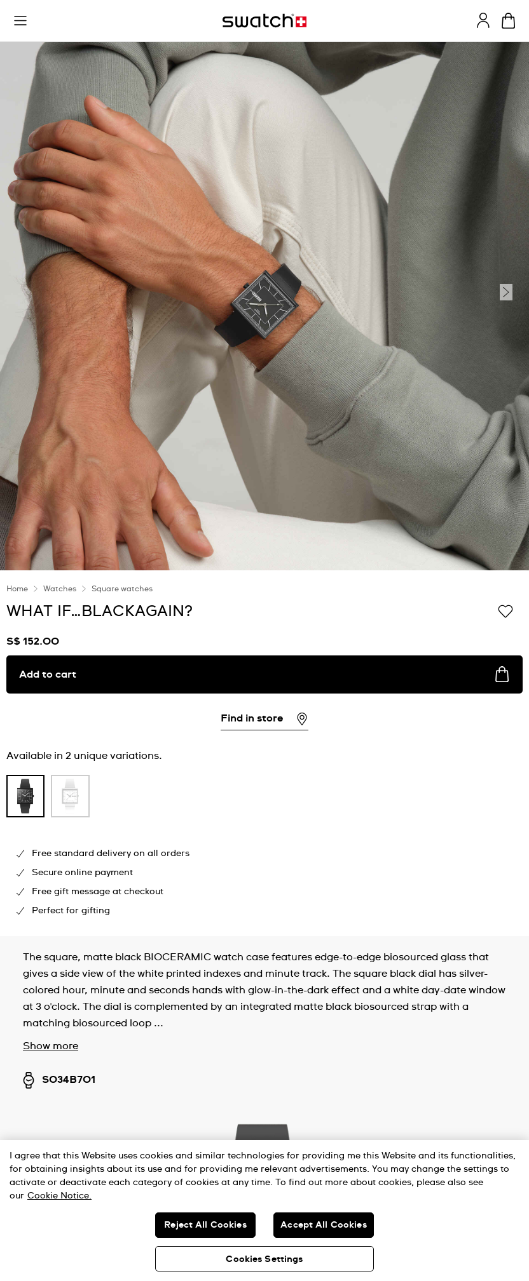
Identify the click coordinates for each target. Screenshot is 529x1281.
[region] (264, 1210)
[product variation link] (25, 796)
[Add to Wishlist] (505, 610)
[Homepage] (264, 20)
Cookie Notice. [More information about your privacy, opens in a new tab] (59, 1195)
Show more (50, 1046)
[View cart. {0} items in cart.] (508, 21)
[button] (20, 21)
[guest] (483, 20)
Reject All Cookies (205, 1225)
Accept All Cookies (323, 1225)
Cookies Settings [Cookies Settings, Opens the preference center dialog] (264, 1259)
